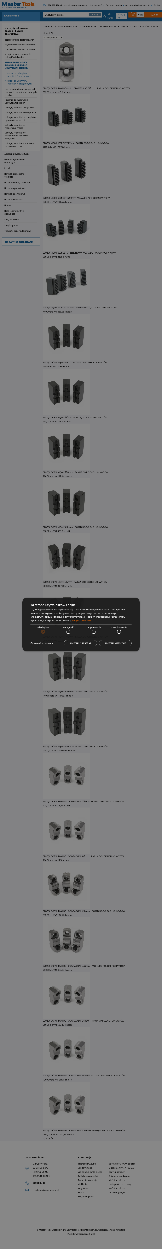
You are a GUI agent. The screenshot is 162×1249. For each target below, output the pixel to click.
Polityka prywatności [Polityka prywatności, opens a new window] (82, 620)
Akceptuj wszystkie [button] (114, 643)
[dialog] (81, 624)
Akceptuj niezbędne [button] (78, 643)
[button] (41, 643)
